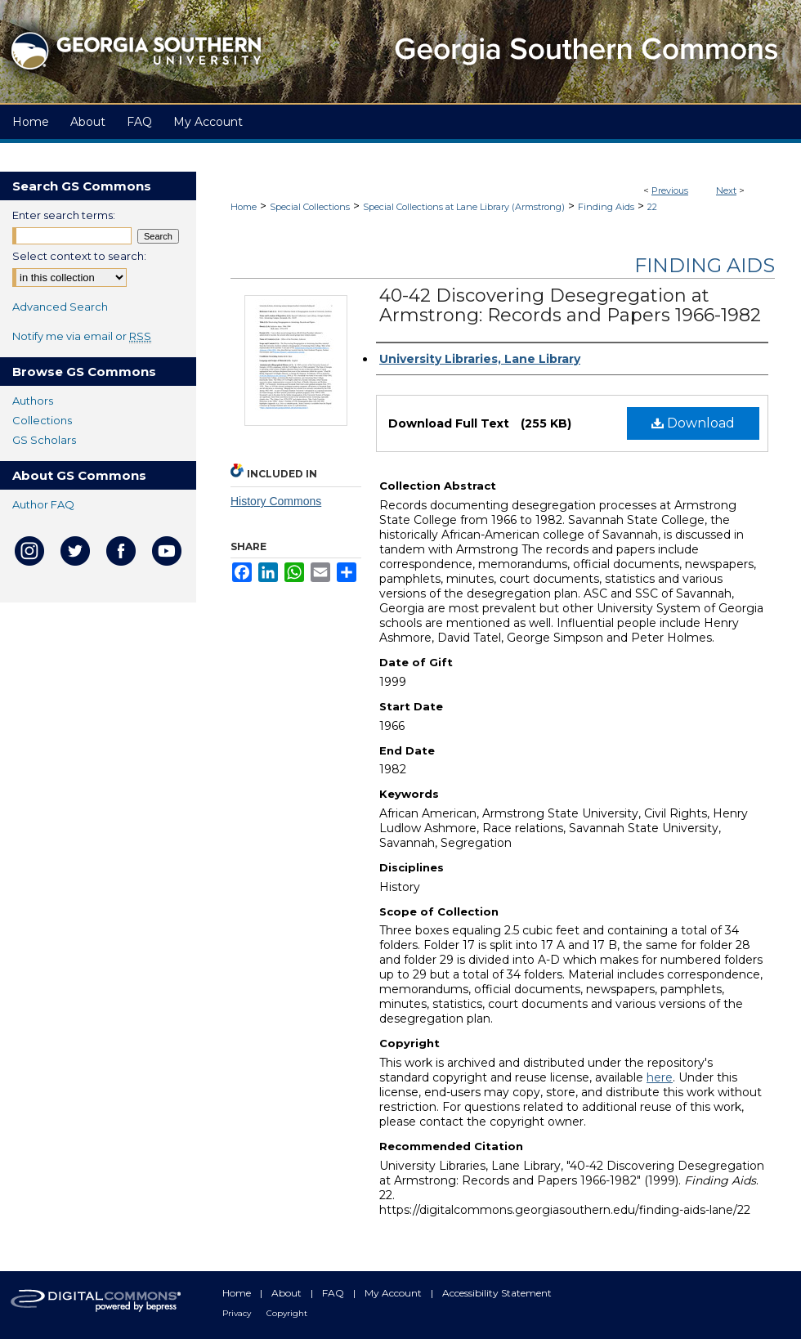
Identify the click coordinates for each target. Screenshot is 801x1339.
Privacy (237, 1313)
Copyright (286, 1313)
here (660, 1077)
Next (726, 190)
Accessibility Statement (497, 1293)
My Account (394, 1293)
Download (693, 423)
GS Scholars (44, 439)
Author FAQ (43, 504)
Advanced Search (60, 306)
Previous (669, 190)
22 (652, 207)
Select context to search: (79, 255)
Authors (32, 400)
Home (243, 207)
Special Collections (310, 207)
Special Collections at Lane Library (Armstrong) (464, 207)
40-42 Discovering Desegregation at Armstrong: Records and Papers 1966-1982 (570, 305)
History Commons (275, 501)
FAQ (334, 1293)
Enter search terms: (63, 215)
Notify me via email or (81, 336)
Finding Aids (606, 207)
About (287, 1293)
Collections (42, 420)
